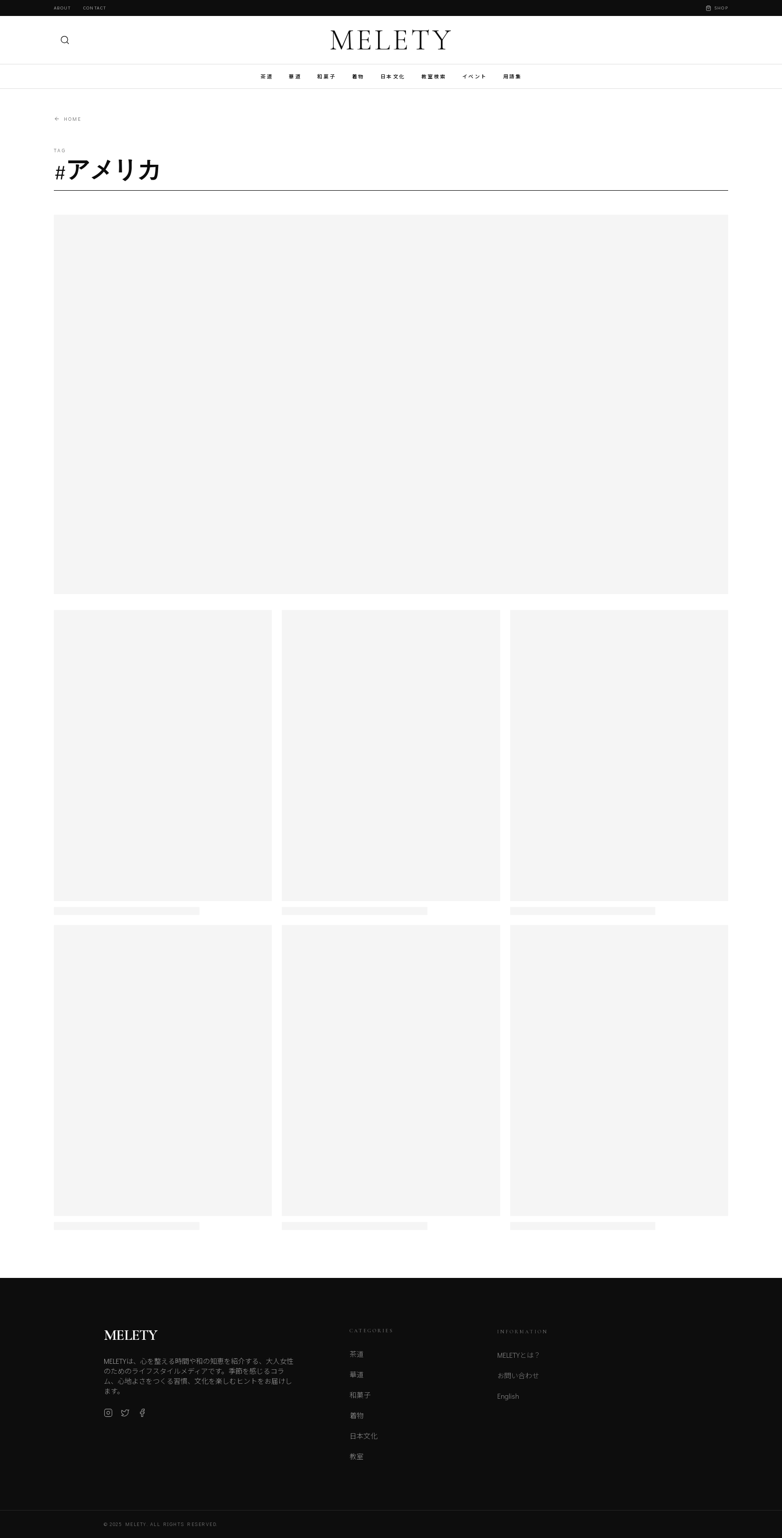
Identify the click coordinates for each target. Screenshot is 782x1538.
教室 (357, 1462)
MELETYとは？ (519, 1362)
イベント (474, 76)
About (62, 7)
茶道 (266, 76)
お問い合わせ (518, 1382)
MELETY (391, 40)
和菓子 (326, 76)
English (508, 1403)
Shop (717, 7)
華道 (295, 76)
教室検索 (433, 76)
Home (67, 119)
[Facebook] (142, 1418)
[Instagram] (108, 1418)
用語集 (512, 76)
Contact (94, 7)
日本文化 (393, 76)
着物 (358, 76)
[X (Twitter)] (125, 1418)
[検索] (65, 40)
